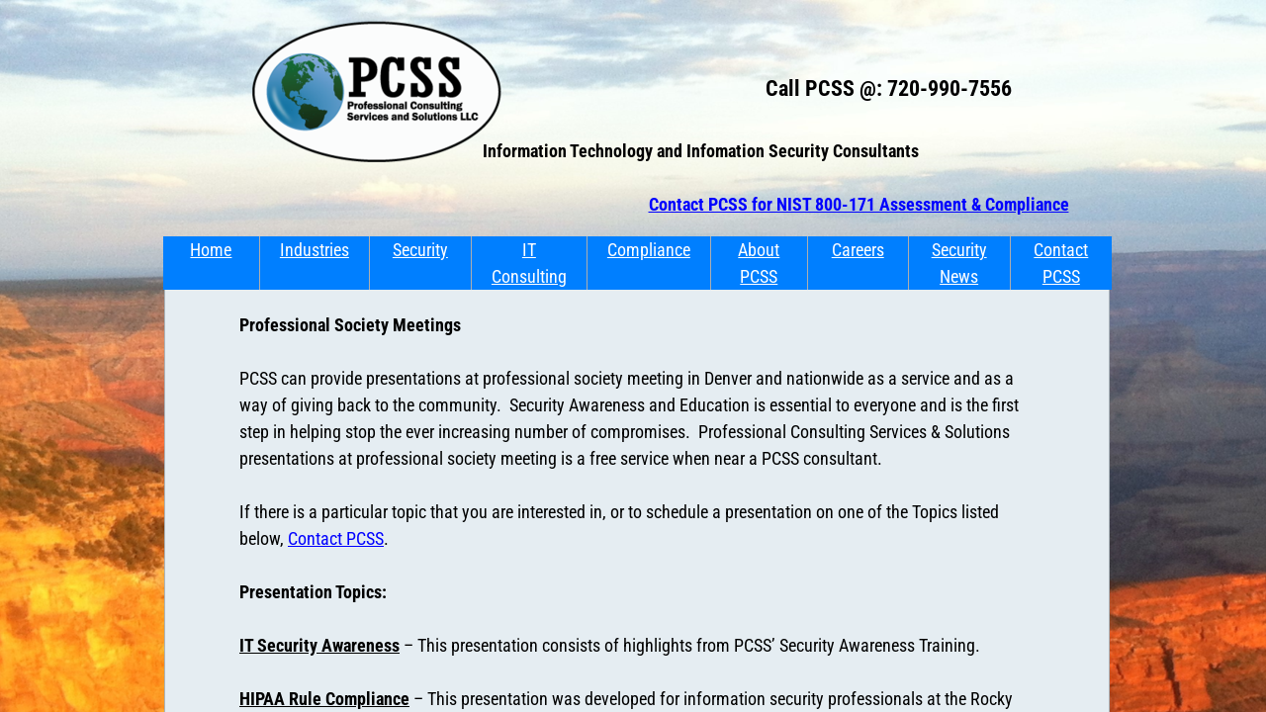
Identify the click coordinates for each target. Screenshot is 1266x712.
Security (420, 249)
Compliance (648, 249)
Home (210, 249)
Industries (314, 249)
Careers (858, 249)
